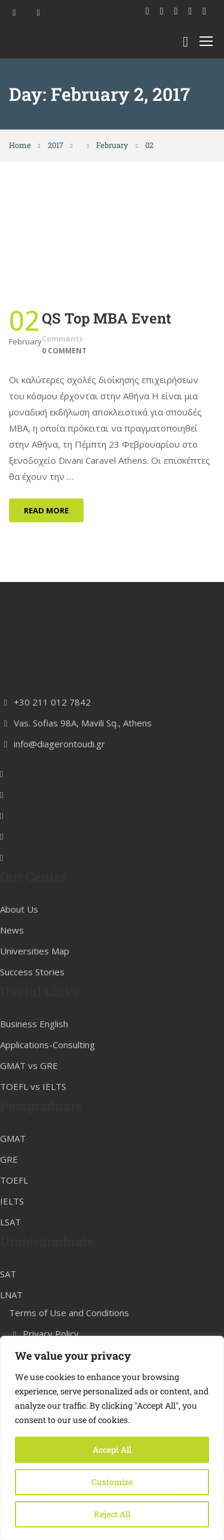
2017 (55, 145)
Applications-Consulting (47, 1136)
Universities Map (34, 1042)
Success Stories (32, 1062)
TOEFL (14, 1271)
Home (20, 145)
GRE (9, 1250)
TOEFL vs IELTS (33, 1178)
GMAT (13, 1230)
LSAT (10, 1313)
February (112, 145)
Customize (112, 1481)
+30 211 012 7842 (45, 793)
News (12, 1021)
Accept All (112, 1449)
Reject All (112, 1514)
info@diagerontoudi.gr (52, 834)
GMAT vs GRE (29, 1157)
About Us (19, 1000)
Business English (34, 1115)
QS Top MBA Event (106, 318)
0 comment (64, 351)
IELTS (12, 1292)
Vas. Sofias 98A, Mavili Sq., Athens (76, 814)
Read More (46, 510)
